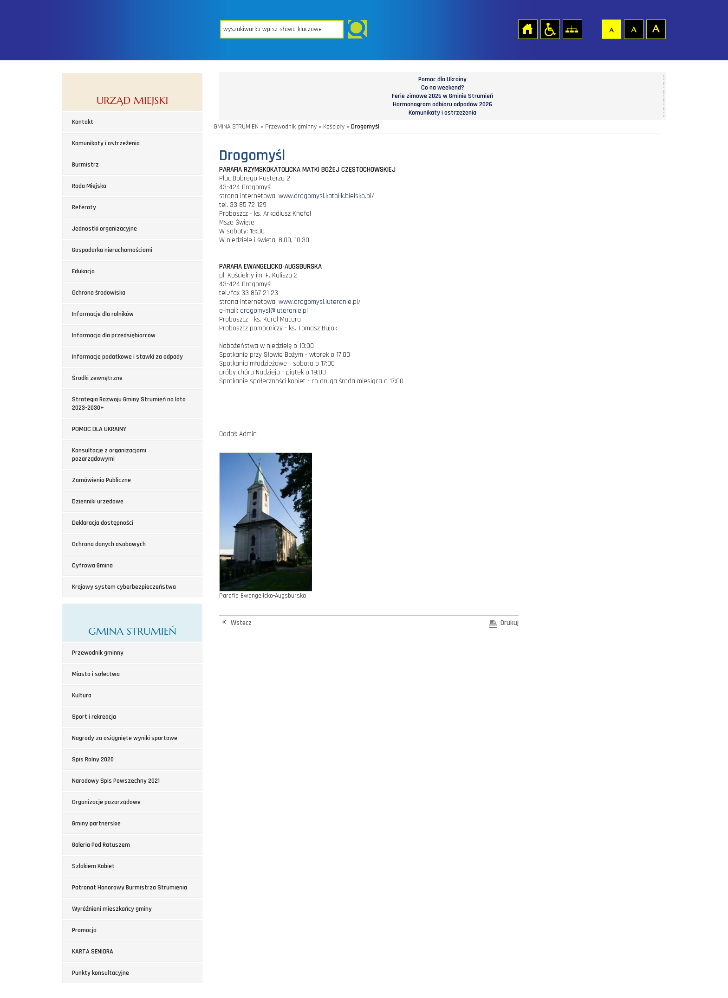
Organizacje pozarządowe (106, 802)
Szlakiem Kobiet (93, 866)
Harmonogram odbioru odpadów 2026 (442, 104)
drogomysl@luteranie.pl (274, 310)
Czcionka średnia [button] (633, 29)
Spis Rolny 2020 (93, 759)
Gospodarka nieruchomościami (112, 250)
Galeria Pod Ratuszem (101, 845)
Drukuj (509, 622)
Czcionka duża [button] (655, 29)
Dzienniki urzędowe (98, 501)
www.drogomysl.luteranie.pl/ (320, 301)
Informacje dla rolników (103, 314)
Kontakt (82, 122)
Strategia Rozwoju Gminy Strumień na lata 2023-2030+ (129, 403)
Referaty (84, 207)
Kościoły (333, 126)
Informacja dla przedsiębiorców (114, 335)
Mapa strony (572, 29)
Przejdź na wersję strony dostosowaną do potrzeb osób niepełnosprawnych (550, 29)
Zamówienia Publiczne (101, 480)
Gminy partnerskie (96, 823)
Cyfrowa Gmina (92, 565)
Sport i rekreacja (94, 717)
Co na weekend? (442, 88)
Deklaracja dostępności (102, 523)
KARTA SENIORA (92, 951)
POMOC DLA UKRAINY (99, 429)
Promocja (84, 930)
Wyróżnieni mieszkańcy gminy (112, 909)
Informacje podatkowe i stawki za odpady (127, 357)
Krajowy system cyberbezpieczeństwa (124, 587)
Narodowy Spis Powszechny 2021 (116, 781)
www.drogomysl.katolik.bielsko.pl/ (325, 196)
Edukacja (83, 271)
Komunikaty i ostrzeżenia (106, 143)
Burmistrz (85, 165)
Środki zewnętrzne (97, 378)
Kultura (81, 695)
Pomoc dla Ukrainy (442, 79)
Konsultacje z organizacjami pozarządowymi (109, 454)
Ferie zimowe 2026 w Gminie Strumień (442, 96)
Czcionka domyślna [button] (611, 29)
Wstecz (241, 622)
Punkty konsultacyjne (100, 973)
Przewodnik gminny (98, 653)
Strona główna (527, 29)
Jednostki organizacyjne (104, 229)
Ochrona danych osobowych (109, 544)
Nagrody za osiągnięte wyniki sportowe (124, 738)
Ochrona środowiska (98, 293)
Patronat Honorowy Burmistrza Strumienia (129, 887)
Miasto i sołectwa (96, 674)
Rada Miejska (89, 186)
